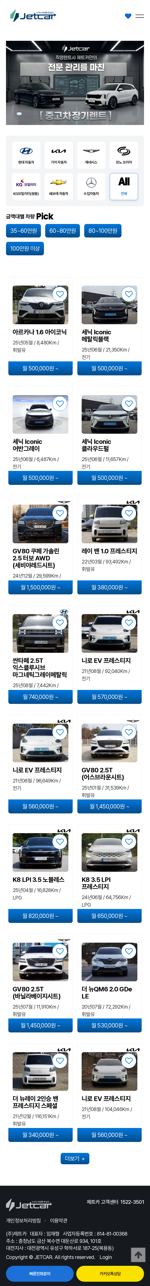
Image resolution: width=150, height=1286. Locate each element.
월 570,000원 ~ (110, 696)
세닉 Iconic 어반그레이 (27, 445)
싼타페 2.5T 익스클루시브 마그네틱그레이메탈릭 (40, 667)
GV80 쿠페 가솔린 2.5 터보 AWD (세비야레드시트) (36, 558)
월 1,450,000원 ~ (109, 806)
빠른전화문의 (39, 1273)
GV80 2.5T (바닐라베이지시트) (37, 993)
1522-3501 (132, 1202)
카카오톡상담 (110, 1273)
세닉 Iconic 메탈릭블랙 (96, 336)
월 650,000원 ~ (109, 915)
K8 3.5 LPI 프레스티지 (96, 883)
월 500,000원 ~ (40, 368)
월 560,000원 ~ (40, 806)
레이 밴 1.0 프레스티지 (109, 551)
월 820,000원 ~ (40, 915)
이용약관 (58, 1221)
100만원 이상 (25, 248)
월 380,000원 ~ (109, 587)
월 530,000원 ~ (109, 1025)
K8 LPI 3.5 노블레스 (38, 879)
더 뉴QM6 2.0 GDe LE (107, 993)
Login (106, 1257)
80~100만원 (102, 230)
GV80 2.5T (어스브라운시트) (103, 774)
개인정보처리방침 (23, 1221)
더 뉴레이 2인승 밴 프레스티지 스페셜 (35, 1102)
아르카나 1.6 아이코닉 (40, 332)
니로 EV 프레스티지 (106, 660)
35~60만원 (23, 230)
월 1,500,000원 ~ (40, 587)
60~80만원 (63, 230)
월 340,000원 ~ (40, 1134)
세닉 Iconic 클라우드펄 (96, 445)
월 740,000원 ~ (40, 696)
